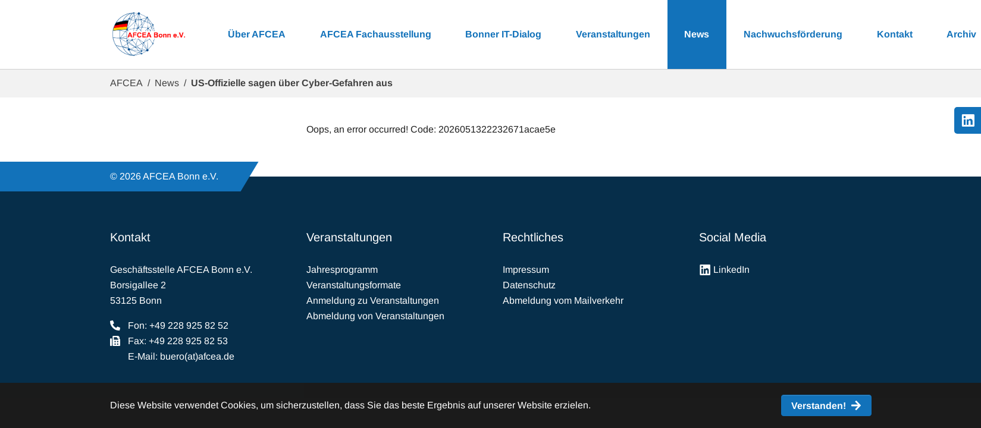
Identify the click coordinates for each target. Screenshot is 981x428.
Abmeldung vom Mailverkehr (563, 300)
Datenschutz (529, 285)
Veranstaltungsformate (353, 285)
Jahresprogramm (342, 270)
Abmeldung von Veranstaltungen (375, 316)
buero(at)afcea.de (197, 356)
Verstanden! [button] (818, 406)
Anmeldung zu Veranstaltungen (372, 300)
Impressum (526, 270)
